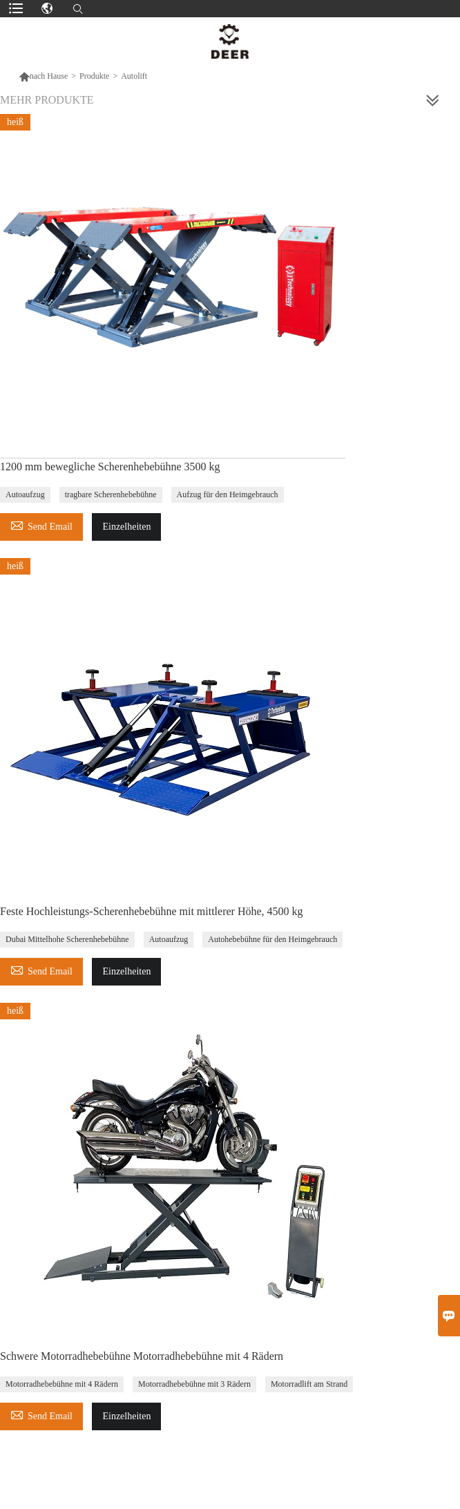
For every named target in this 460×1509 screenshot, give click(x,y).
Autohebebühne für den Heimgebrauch (272, 939)
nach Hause (43, 76)
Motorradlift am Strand (309, 1384)
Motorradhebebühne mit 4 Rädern (62, 1384)
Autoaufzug (25, 494)
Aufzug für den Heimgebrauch (227, 494)
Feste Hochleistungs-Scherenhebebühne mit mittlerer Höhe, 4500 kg (151, 911)
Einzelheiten (126, 526)
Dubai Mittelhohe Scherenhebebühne (67, 939)
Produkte (94, 76)
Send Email (41, 524)
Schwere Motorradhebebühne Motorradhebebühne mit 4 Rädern (141, 1356)
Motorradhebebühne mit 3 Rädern (194, 1384)
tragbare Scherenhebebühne (111, 494)
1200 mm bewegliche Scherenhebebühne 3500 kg (110, 466)
